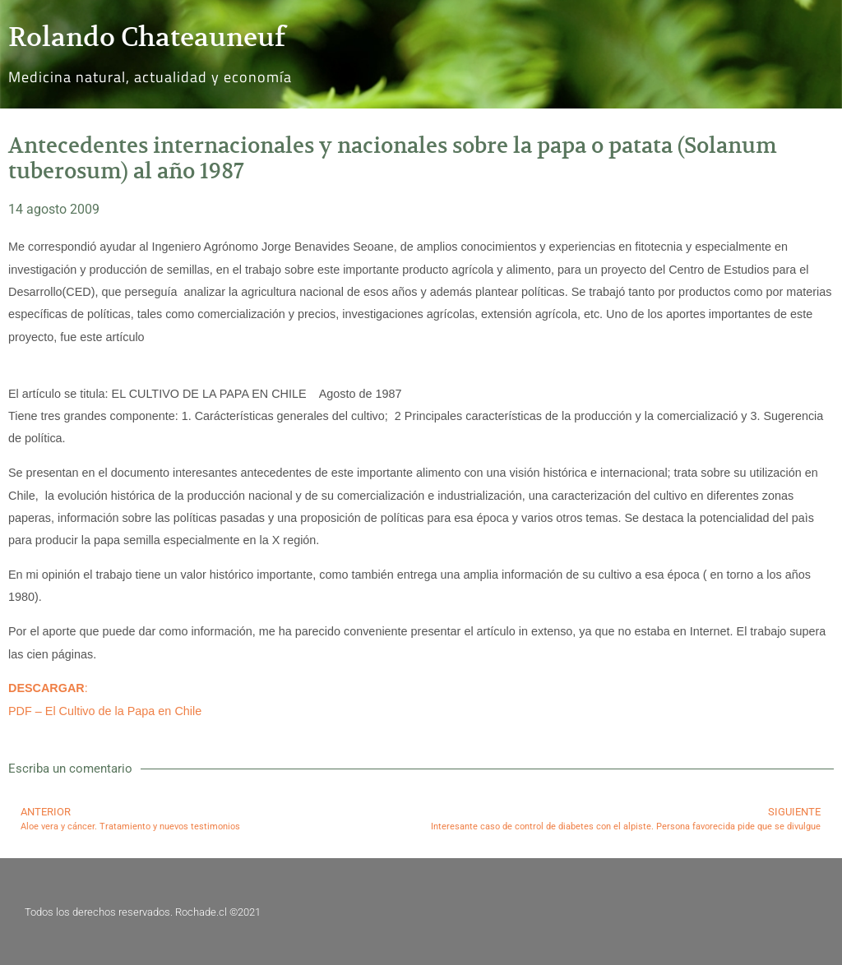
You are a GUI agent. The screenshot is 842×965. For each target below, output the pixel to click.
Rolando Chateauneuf (146, 37)
